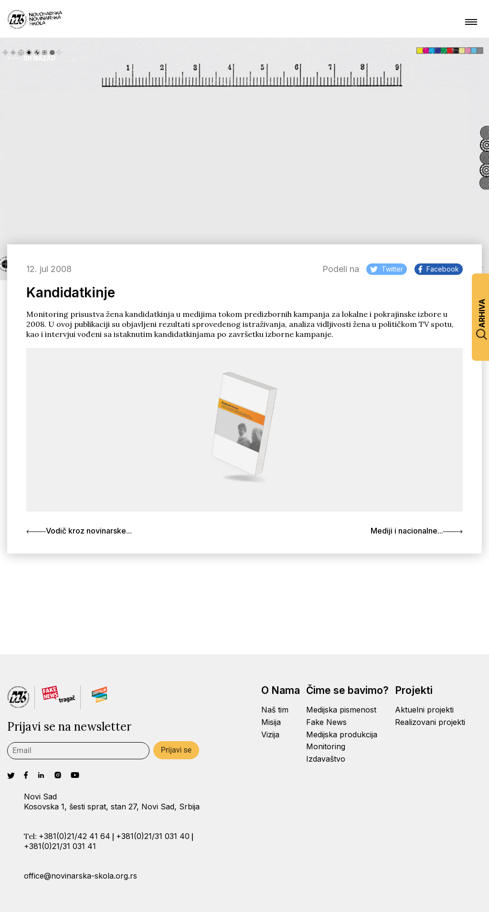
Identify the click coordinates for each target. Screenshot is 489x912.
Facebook (438, 269)
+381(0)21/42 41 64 (74, 836)
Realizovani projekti (430, 722)
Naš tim (274, 709)
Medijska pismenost (341, 709)
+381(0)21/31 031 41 (60, 846)
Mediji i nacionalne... (417, 531)
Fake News (326, 722)
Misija (271, 722)
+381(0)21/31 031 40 (153, 836)
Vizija (270, 734)
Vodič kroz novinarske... (79, 531)
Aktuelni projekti (424, 709)
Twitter (386, 269)
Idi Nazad (31, 58)
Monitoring (325, 746)
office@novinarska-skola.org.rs (80, 876)
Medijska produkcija (341, 734)
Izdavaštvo (325, 759)
